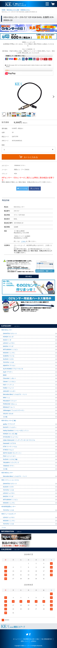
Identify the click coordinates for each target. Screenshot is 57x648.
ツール (4, 527)
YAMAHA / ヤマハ (25, 10)
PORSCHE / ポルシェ (10, 404)
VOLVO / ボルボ (8, 413)
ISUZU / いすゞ (8, 340)
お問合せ (33, 641)
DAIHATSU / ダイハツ (10, 333)
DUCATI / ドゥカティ (9, 427)
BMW (4, 375)
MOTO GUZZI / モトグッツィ (12, 453)
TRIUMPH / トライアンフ (11, 462)
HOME (3, 10)
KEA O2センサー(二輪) (13, 10)
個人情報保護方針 (46, 639)
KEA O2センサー (7, 330)
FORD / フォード (8, 388)
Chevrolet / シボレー (9, 378)
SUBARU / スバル (8, 356)
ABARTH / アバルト (9, 365)
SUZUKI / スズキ (8, 359)
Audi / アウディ (8, 372)
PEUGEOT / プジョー (10, 401)
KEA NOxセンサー (7, 472)
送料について (25, 641)
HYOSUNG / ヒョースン (10, 437)
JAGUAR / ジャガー (9, 391)
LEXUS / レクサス (9, 343)
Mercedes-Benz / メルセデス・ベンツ (15, 394)
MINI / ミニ (6, 397)
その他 (5, 417)
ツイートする (22, 188)
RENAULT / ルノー (9, 407)
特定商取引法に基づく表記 (31, 639)
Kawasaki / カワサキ (9, 443)
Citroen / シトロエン (9, 381)
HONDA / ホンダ (8, 336)
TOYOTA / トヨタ (8, 362)
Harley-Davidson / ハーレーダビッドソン (16, 430)
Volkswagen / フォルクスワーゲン (13, 410)
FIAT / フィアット (8, 385)
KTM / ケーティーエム (10, 446)
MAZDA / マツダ (8, 346)
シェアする (34, 188)
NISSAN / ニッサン (9, 352)
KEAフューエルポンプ (9, 514)
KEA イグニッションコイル (10, 480)
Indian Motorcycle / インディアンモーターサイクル (19, 440)
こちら (23, 241)
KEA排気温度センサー (9, 506)
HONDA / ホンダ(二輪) (10, 434)
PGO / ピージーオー (9, 456)
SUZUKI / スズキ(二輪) (10, 459)
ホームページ (17, 639)
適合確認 (28, 276)
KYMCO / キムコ (8, 450)
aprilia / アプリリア (9, 424)
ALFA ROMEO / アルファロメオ (13, 369)
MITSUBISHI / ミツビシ (10, 349)
